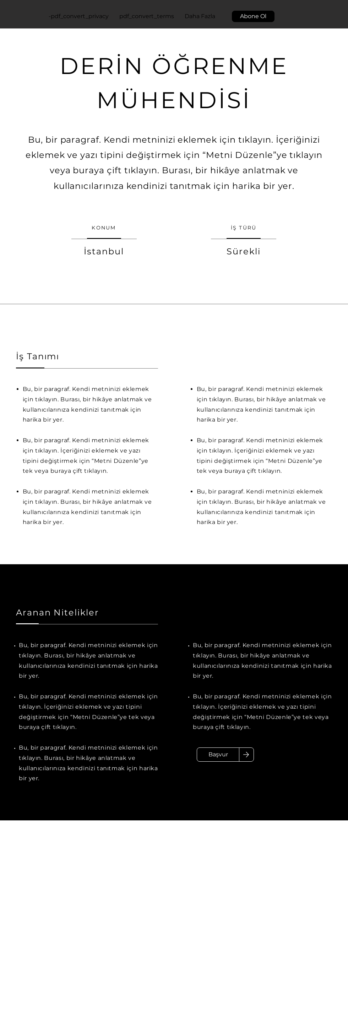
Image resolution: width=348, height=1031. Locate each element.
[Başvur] (218, 754)
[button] (253, 16)
